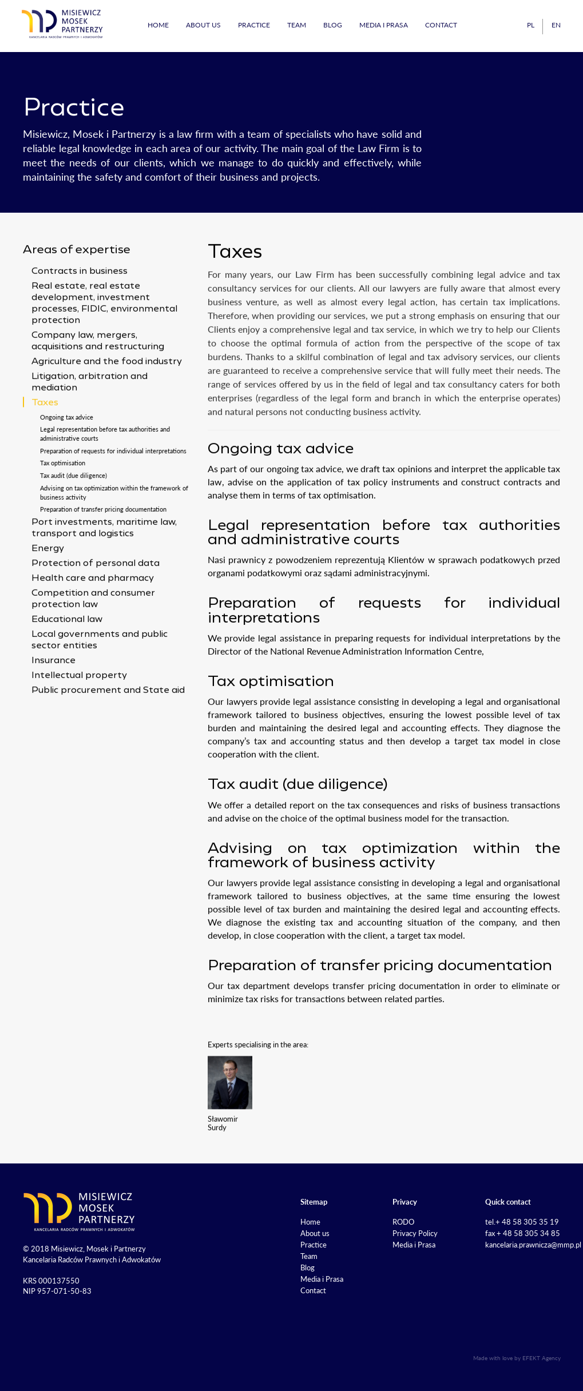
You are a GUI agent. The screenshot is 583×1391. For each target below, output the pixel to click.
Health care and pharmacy (92, 620)
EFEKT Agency (541, 1357)
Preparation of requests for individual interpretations (113, 492)
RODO (403, 1221)
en (556, 25)
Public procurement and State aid (108, 732)
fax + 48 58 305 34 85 (522, 1233)
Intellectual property (79, 717)
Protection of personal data (95, 605)
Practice (254, 25)
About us (203, 25)
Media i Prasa (383, 25)
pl (530, 25)
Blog (332, 25)
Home (158, 25)
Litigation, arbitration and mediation (89, 423)
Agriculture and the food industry (106, 403)
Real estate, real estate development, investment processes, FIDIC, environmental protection (104, 345)
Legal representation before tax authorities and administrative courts (105, 475)
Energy (47, 590)
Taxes (44, 444)
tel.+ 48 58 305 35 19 (522, 1221)
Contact (441, 25)
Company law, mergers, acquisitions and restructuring (97, 382)
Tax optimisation (62, 504)
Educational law (66, 661)
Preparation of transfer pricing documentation (103, 550)
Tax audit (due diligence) (73, 516)
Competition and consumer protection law (93, 640)
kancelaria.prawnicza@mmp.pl (533, 1244)
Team (296, 25)
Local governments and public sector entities (99, 681)
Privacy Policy (415, 1233)
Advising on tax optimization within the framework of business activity (114, 533)
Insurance (53, 702)
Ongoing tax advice (66, 457)
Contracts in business (79, 313)
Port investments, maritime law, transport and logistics (104, 569)
